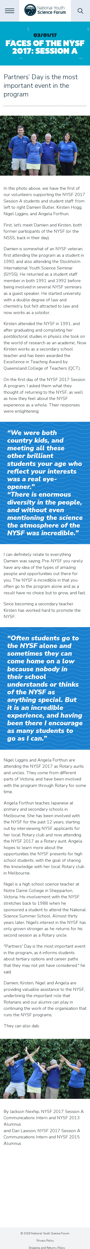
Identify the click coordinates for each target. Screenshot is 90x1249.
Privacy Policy (45, 1241)
